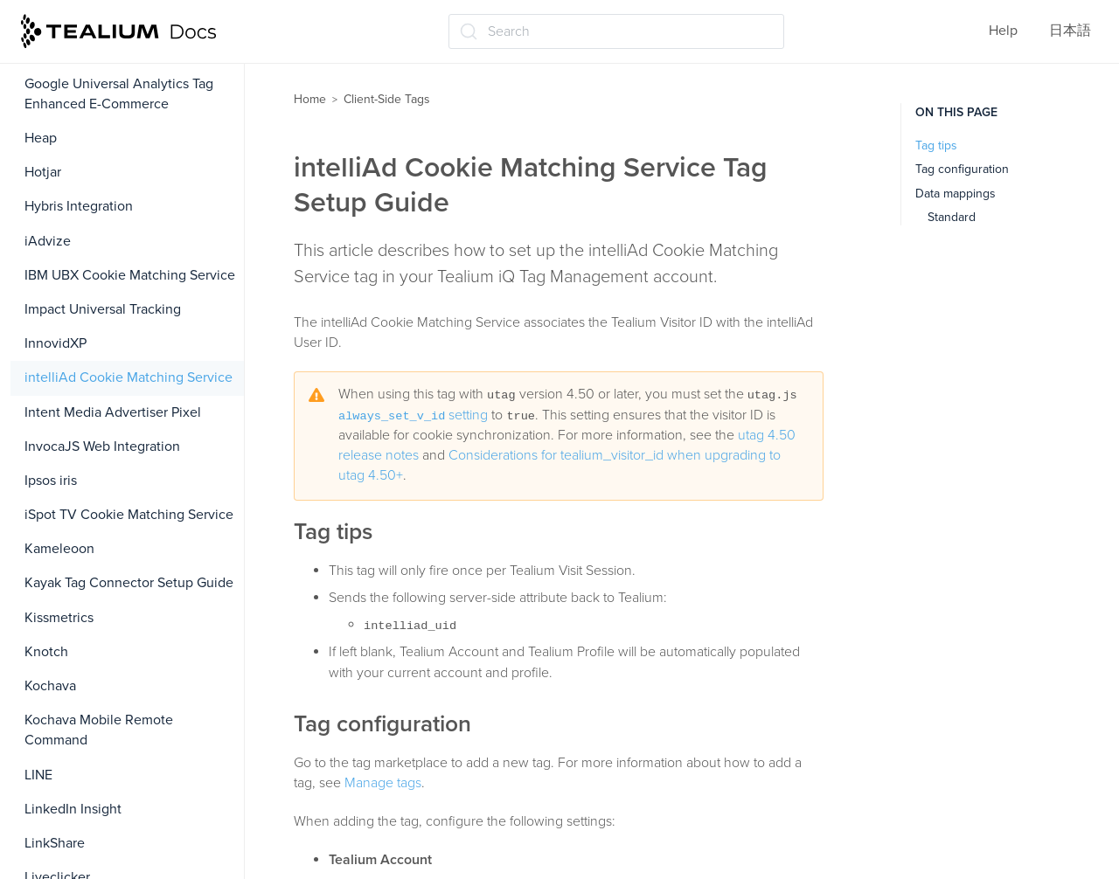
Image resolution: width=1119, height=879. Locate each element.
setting (413, 415)
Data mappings (955, 193)
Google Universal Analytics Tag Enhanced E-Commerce (118, 94)
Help (1003, 30)
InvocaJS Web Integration (102, 446)
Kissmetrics (59, 617)
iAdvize (47, 241)
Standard (952, 217)
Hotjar (42, 172)
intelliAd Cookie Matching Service (128, 377)
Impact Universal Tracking (102, 309)
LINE (38, 775)
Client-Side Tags (387, 99)
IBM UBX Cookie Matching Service (129, 275)
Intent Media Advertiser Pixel (112, 412)
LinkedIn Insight (73, 809)
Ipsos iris (50, 480)
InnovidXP (55, 343)
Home (310, 99)
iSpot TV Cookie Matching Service (128, 514)
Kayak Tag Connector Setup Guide (128, 583)
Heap (40, 138)
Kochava (50, 686)
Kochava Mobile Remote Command (98, 730)
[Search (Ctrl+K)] (616, 31)
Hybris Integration (78, 206)
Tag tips (936, 145)
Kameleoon (59, 548)
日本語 (1070, 30)
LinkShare (54, 843)
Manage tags (382, 783)
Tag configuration (962, 169)
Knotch (46, 652)
